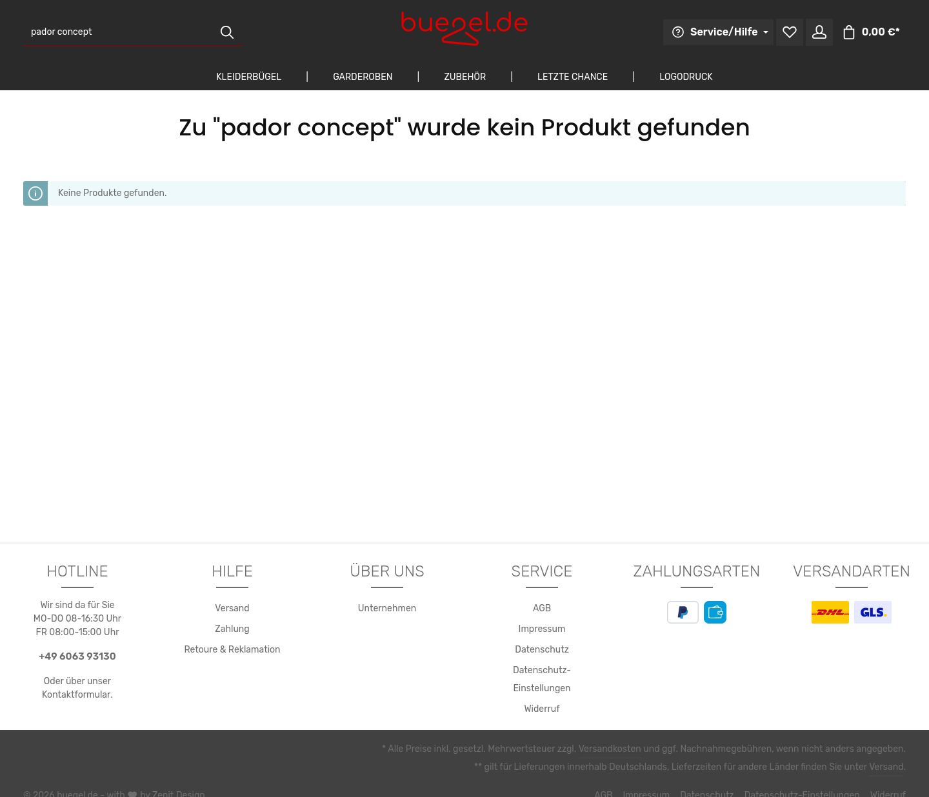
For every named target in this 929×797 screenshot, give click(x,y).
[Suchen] (227, 32)
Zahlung (232, 629)
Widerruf (542, 691)
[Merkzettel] (794, 32)
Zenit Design (171, 777)
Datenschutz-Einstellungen (542, 670)
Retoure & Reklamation (232, 650)
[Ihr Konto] (824, 32)
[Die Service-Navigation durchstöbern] (725, 32)
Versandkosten (623, 731)
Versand (231, 609)
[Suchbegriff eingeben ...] (118, 32)
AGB (542, 609)
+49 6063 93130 (78, 656)
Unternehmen (387, 609)
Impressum (541, 629)
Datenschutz (542, 650)
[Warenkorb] (873, 32)
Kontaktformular (76, 694)
